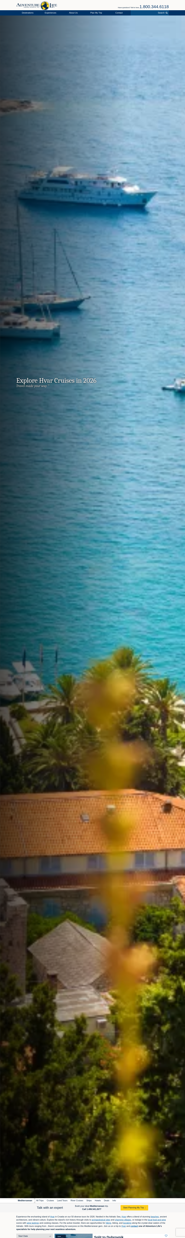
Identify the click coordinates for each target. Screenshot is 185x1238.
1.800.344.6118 (154, 6)
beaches (155, 1217)
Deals (106, 1200)
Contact (119, 13)
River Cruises (77, 1200)
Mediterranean (25, 1200)
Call (91, 1209)
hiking (108, 1223)
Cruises (50, 1200)
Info (114, 1200)
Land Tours (62, 1200)
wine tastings (33, 1223)
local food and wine (157, 1220)
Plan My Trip (96, 13)
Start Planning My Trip (133, 1208)
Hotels (98, 1200)
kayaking (127, 1223)
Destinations (27, 13)
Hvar (52, 1217)
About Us (73, 13)
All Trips (40, 1200)
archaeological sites (101, 1220)
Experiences (50, 13)
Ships (89, 1200)
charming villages (123, 1220)
